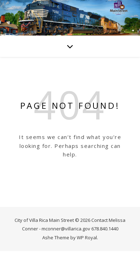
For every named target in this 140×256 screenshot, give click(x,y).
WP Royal (87, 237)
